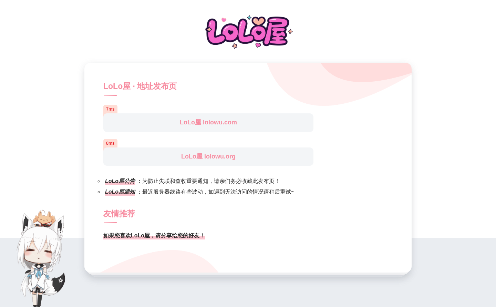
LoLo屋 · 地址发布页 (140, 86)
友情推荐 (119, 213)
